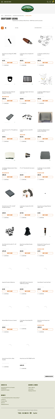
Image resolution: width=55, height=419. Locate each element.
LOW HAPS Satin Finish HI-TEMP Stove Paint (26, 283)
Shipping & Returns (32, 390)
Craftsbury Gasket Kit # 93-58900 (27, 206)
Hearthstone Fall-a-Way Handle (8, 359)
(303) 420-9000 (7, 1)
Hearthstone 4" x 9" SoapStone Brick (10, 130)
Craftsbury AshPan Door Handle (43, 54)
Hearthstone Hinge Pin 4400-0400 (9, 54)
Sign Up (33, 387)
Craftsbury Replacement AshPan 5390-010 (43, 130)
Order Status (30, 389)
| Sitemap (35, 410)
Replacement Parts (8, 15)
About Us (3, 402)
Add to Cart (10, 62)
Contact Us (3, 399)
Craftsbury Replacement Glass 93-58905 (9, 168)
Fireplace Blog (4, 401)
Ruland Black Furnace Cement (9, 320)
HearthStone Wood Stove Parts (18, 15)
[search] (47, 2)
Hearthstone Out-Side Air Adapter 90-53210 (8, 92)
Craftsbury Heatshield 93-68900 (26, 321)
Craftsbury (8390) (28, 15)
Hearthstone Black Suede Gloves (26, 245)
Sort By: (16, 27)
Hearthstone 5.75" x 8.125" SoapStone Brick (8, 206)
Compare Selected (49, 376)
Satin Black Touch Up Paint (44, 282)
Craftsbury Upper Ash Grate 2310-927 (27, 92)
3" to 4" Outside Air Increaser (27, 168)
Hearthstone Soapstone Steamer (43, 321)
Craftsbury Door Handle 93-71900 (27, 54)
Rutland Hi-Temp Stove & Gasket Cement (43, 245)
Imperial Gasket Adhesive (8, 282)
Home (2, 15)
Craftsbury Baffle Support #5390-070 (43, 92)
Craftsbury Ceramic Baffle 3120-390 (43, 168)
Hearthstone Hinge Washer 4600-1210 (44, 206)
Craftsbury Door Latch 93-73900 (26, 130)
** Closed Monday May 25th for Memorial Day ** (10, 397)
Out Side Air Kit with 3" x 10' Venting (9, 245)
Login (29, 387)
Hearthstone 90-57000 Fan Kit (27, 358)
